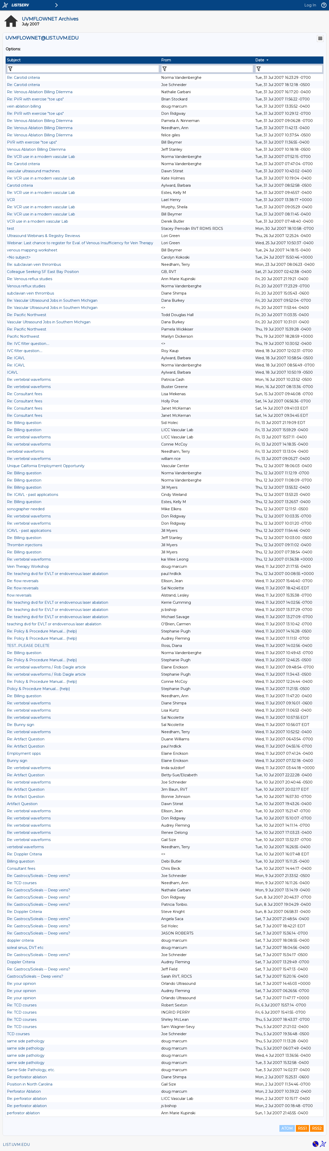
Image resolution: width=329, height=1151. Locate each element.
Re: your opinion (21, 983)
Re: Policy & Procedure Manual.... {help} (42, 631)
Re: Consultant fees (24, 394)
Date (259, 60)
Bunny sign (17, 760)
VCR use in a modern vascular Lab (37, 221)
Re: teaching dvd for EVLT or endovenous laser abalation (57, 573)
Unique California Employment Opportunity (46, 466)
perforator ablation (23, 1113)
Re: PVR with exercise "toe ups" (35, 99)
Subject (14, 60)
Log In (310, 5)
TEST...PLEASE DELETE (28, 645)
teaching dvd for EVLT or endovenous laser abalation (54, 624)
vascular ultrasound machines (33, 171)
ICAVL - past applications (29, 530)
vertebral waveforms (25, 451)
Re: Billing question (24, 422)
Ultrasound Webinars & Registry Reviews (43, 235)
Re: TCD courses (21, 883)
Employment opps (24, 753)
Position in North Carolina (29, 1084)
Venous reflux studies (26, 286)
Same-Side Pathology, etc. (31, 1070)
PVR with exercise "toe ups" (32, 142)
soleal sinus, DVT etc (25, 947)
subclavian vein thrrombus (30, 293)
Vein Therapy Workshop (28, 566)
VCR (11, 199)
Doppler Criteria (21, 962)
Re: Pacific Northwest (26, 315)
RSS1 (302, 1128)
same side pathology (25, 1041)
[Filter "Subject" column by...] (83, 68)
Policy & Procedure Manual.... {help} (38, 688)
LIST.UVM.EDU (16, 1144)
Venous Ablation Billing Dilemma (36, 149)
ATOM (287, 1128)
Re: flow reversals (22, 581)
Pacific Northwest (23, 336)
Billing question (20, 861)
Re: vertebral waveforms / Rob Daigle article (46, 667)
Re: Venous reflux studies (29, 279)
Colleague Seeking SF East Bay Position (43, 271)
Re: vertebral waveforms (29, 379)
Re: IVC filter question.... (28, 343)
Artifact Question (22, 803)
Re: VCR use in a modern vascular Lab (41, 156)
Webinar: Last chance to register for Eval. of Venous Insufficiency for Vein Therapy (80, 243)
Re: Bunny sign (20, 724)
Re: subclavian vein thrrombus (34, 264)
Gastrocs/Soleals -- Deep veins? (35, 976)
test (10, 228)
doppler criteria (20, 940)
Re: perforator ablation (27, 1077)
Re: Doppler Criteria (24, 854)
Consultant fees (21, 868)
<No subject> (19, 257)
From (166, 60)
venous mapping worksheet (32, 250)
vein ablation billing (24, 106)
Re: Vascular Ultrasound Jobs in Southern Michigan (52, 300)
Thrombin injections (24, 545)
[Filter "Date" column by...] (288, 68)
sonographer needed (25, 509)
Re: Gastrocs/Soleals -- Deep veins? (38, 875)
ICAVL (12, 372)
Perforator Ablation (24, 1091)
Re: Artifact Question (25, 739)
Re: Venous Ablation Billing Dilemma (39, 92)
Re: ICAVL (16, 358)
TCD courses (18, 1034)
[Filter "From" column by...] (207, 68)
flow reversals (19, 595)
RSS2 (317, 1128)
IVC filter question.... (24, 350)
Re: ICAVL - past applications (32, 494)
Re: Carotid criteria (23, 77)
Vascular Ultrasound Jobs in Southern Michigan (48, 322)
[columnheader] (83, 60)
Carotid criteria (20, 185)
